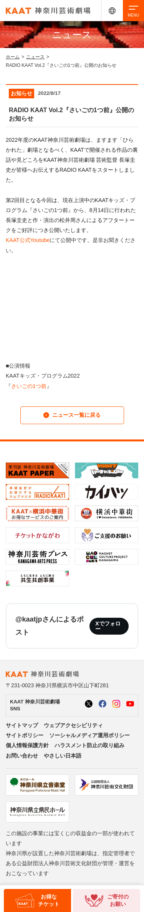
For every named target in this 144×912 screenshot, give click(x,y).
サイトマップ (22, 725)
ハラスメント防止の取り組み (89, 745)
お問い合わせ (22, 756)
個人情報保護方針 (27, 745)
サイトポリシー (24, 735)
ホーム (13, 57)
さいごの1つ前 (28, 386)
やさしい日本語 (62, 756)
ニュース (35, 57)
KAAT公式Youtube (28, 240)
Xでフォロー (107, 626)
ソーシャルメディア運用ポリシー (89, 735)
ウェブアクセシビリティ (73, 725)
